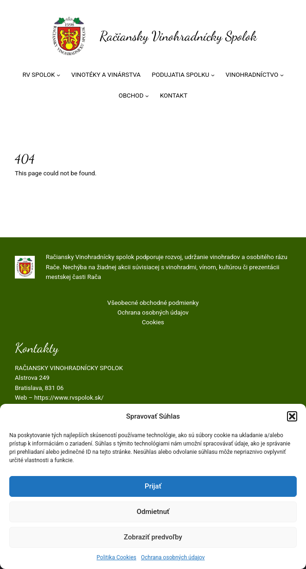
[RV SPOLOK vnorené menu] (58, 75)
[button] (292, 416)
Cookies (153, 322)
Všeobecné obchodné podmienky (152, 302)
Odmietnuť (153, 511)
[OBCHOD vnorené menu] (147, 96)
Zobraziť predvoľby (153, 537)
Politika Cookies (116, 557)
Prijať (153, 486)
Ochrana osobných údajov (173, 557)
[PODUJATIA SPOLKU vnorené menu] (213, 75)
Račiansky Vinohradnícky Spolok (178, 36)
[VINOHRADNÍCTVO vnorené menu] (282, 75)
